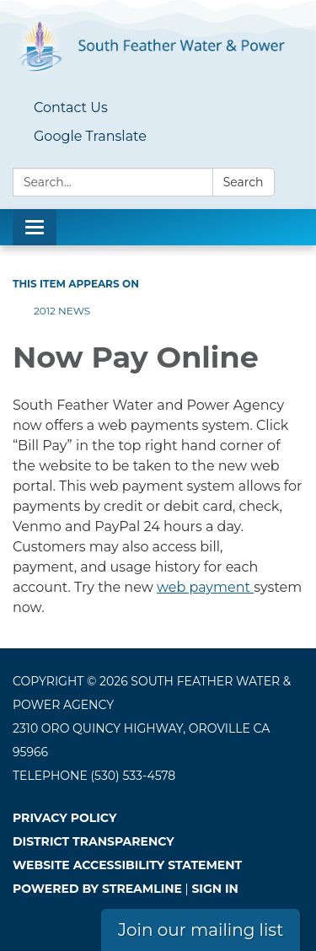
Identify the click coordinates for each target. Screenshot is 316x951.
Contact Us (71, 107)
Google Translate (90, 136)
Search (243, 182)
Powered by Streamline (97, 888)
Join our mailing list (200, 930)
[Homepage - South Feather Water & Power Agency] (158, 47)
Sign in (214, 888)
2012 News (62, 310)
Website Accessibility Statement (127, 865)
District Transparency (93, 841)
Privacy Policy (64, 817)
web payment (205, 587)
